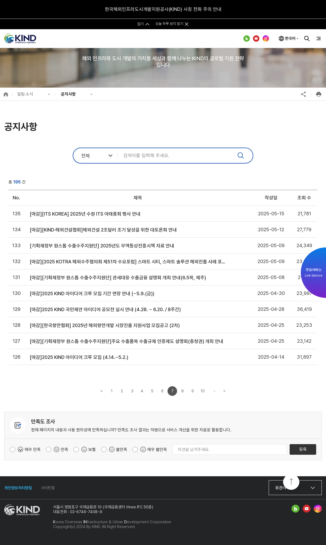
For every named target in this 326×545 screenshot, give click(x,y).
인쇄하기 (318, 94)
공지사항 (68, 94)
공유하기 (303, 94)
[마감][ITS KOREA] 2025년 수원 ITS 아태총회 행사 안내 (85, 214)
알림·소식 (25, 94)
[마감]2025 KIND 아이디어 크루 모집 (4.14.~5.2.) (79, 357)
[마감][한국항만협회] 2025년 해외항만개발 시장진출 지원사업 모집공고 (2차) (105, 325)
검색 (307, 38)
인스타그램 (266, 38)
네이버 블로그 (246, 38)
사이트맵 (48, 488)
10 (203, 391)
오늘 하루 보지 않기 (169, 24)
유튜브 (256, 38)
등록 (303, 449)
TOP (291, 482)
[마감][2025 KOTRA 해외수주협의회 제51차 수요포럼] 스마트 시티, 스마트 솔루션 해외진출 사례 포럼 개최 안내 (129, 261)
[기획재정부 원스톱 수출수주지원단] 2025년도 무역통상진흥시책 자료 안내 (102, 245)
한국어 (290, 38)
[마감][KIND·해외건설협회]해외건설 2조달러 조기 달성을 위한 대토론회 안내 (103, 230)
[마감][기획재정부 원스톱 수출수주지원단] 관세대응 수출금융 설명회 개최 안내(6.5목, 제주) (118, 277)
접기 (140, 24)
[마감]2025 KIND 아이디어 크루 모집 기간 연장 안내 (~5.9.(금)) (92, 293)
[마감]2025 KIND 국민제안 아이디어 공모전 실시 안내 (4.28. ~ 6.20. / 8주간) (105, 309)
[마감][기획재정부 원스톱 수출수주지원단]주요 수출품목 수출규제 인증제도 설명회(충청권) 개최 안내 (126, 341)
